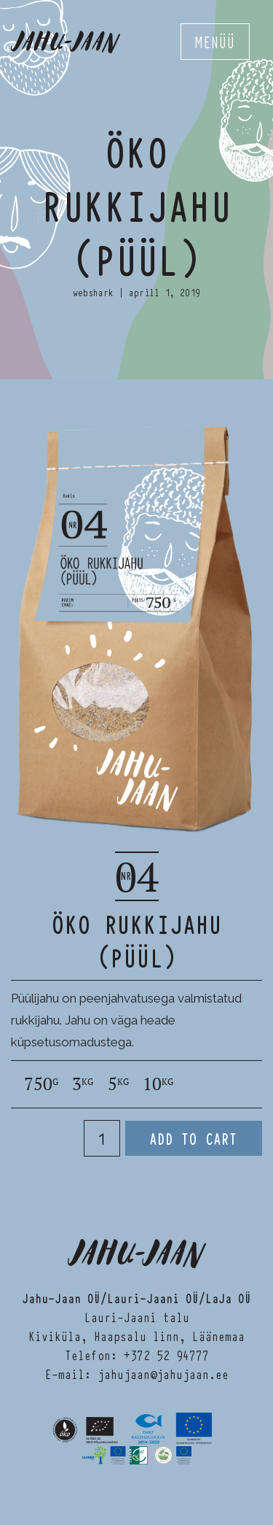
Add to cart (193, 1138)
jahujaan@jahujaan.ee (163, 1373)
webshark (93, 292)
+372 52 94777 (166, 1354)
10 (158, 1084)
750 (41, 1084)
